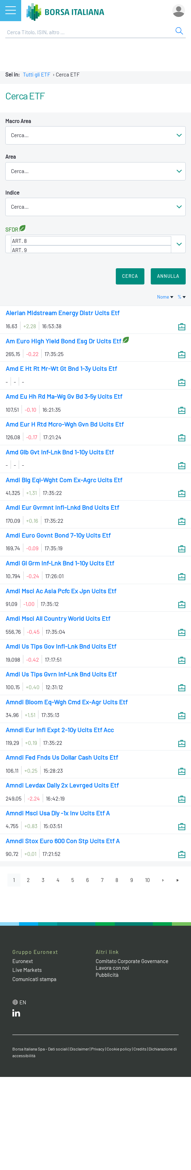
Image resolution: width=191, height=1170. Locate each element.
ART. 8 (91, 240)
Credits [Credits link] (140, 1048)
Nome (165, 297)
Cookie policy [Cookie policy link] (119, 1048)
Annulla (168, 276)
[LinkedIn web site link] (16, 1014)
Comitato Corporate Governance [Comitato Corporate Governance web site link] (132, 961)
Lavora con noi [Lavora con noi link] (112, 967)
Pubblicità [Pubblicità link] (107, 975)
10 (147, 880)
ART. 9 (91, 250)
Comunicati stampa (34, 979)
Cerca (130, 276)
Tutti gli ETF (36, 74)
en (22, 1002)
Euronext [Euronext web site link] (22, 961)
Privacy (98, 1048)
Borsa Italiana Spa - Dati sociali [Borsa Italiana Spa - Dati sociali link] (40, 1048)
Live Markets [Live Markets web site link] (27, 970)
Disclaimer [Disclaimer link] (79, 1048)
